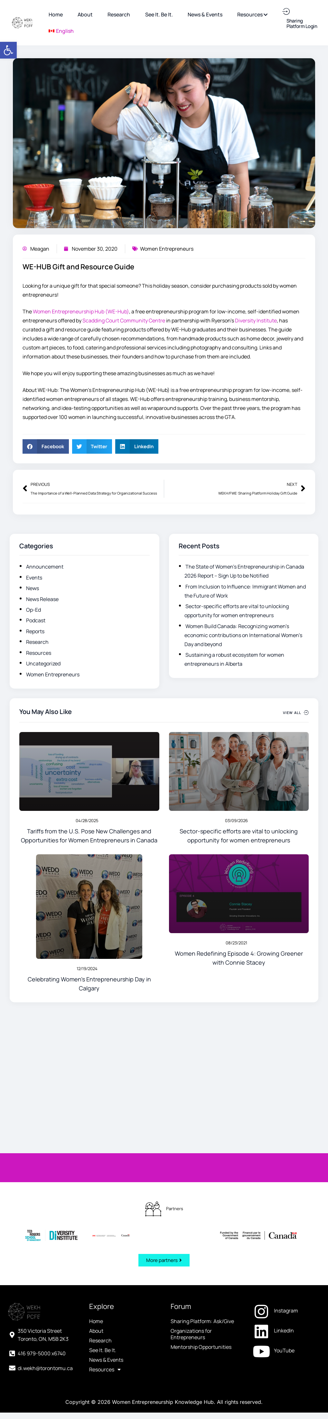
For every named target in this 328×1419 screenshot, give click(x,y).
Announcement (44, 566)
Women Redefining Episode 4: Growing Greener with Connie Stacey (239, 958)
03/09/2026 (236, 820)
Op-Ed (33, 609)
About (96, 1189)
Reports (35, 631)
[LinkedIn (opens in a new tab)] (286, 1189)
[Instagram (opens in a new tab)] (286, 1169)
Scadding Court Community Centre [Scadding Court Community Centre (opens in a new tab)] (123, 320)
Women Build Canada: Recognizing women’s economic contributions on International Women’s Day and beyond (243, 635)
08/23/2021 (236, 943)
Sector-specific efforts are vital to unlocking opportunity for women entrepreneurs (239, 835)
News (32, 588)
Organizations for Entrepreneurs (191, 1193)
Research (37, 641)
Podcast (35, 620)
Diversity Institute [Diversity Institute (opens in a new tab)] (256, 320)
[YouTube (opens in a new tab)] (286, 1209)
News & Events (106, 1218)
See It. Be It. (102, 1209)
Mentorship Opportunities (201, 1206)
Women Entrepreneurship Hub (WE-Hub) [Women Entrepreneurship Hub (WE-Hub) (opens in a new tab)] (81, 311)
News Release (42, 599)
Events (34, 577)
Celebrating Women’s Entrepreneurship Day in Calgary (89, 983)
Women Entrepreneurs (166, 248)
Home (96, 1180)
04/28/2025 (87, 820)
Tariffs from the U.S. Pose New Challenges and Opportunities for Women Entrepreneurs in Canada (89, 835)
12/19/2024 (87, 968)
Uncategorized (43, 663)
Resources (38, 652)
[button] (8, 50)
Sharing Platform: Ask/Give (202, 1180)
